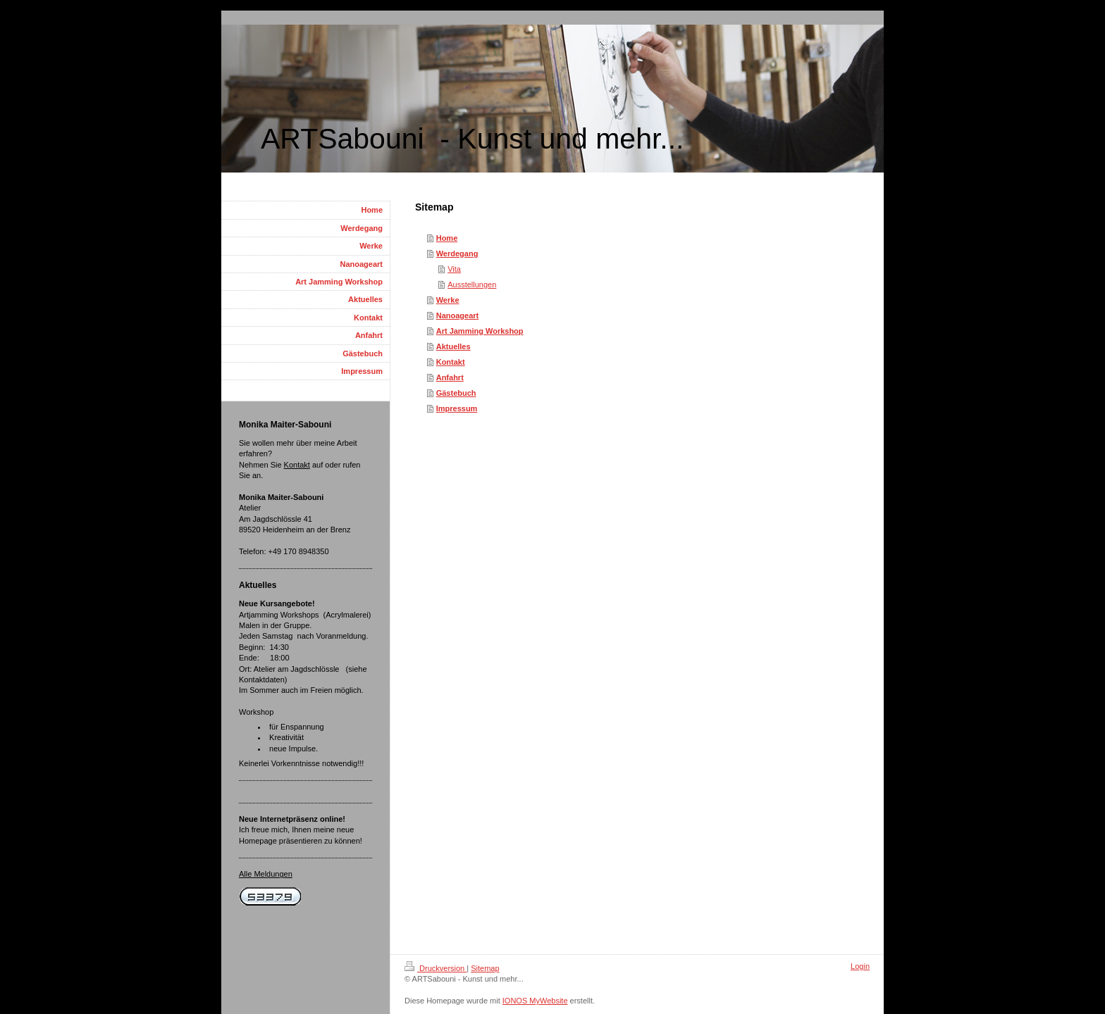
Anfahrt (450, 377)
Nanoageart (457, 315)
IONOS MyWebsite (535, 1000)
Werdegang (457, 253)
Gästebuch (456, 393)
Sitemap (485, 968)
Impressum (457, 408)
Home (447, 238)
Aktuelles (453, 346)
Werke (447, 300)
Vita (454, 269)
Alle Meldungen (265, 874)
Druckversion (436, 968)
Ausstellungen (471, 284)
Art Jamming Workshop (480, 331)
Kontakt (450, 362)
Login (860, 966)
